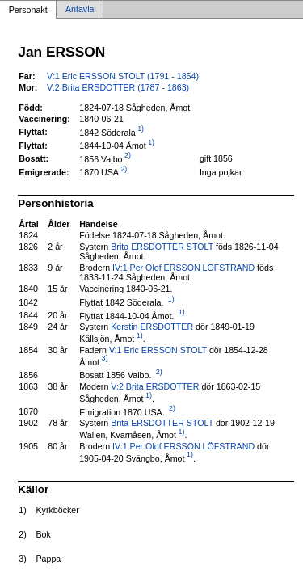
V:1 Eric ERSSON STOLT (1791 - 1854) (123, 76)
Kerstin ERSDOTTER (152, 326)
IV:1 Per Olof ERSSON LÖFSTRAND (183, 267)
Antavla (80, 10)
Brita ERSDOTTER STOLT (162, 246)
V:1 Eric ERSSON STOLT (158, 350)
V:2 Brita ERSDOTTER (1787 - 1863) (118, 87)
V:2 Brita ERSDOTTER (155, 386)
